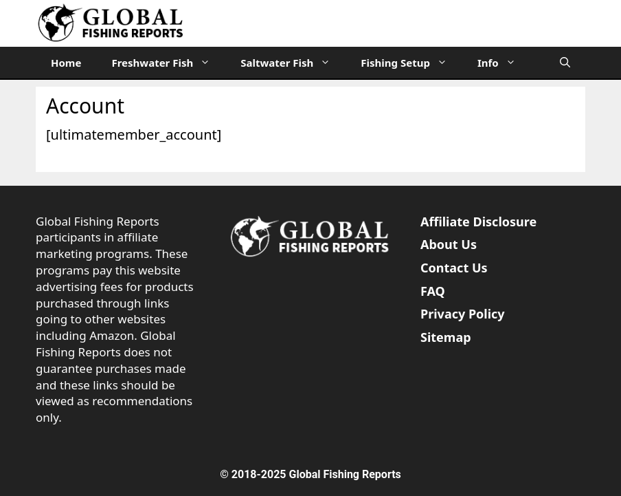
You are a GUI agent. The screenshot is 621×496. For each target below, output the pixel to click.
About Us (448, 244)
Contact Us (454, 267)
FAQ (432, 291)
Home (66, 62)
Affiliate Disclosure (478, 221)
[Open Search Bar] (565, 62)
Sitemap (445, 337)
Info (504, 62)
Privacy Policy (462, 313)
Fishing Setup (411, 62)
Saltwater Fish (293, 62)
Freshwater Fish (168, 62)
